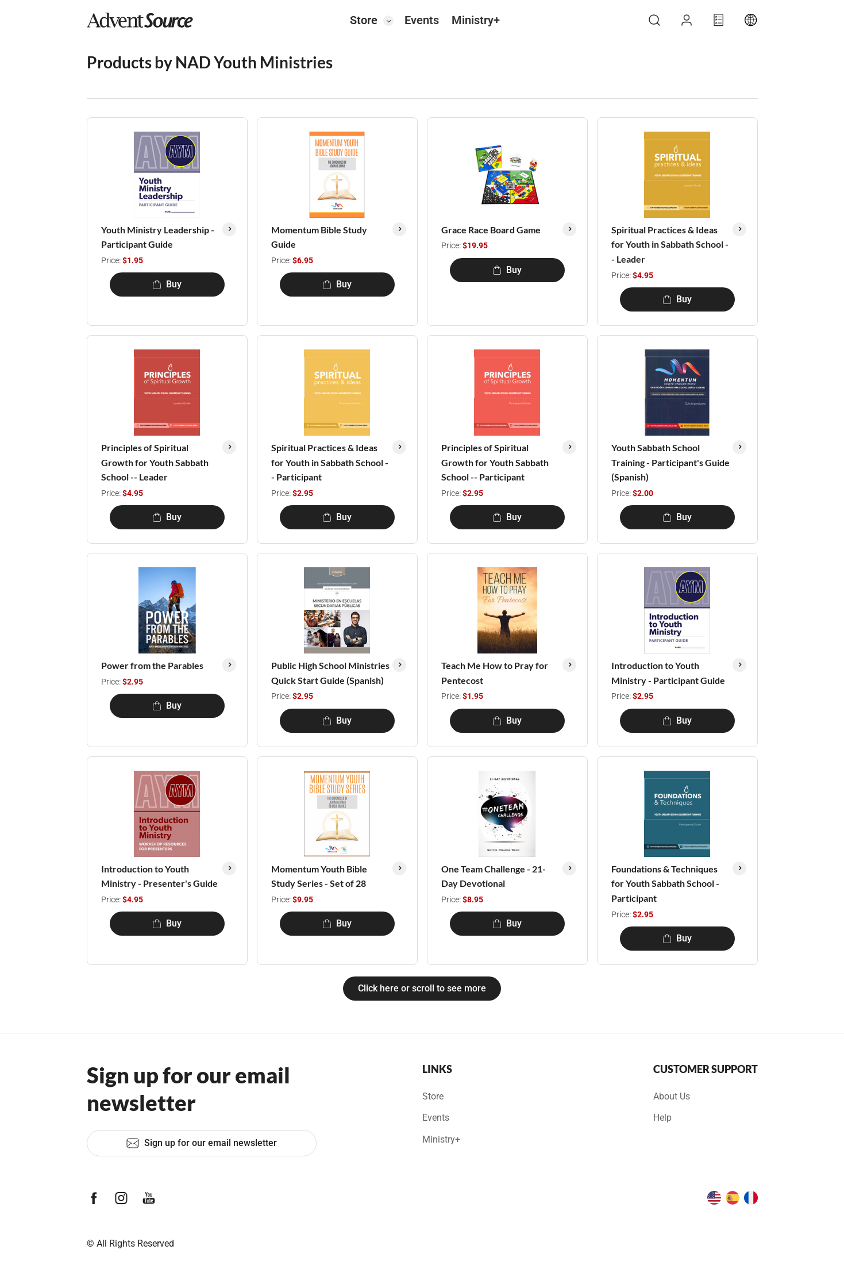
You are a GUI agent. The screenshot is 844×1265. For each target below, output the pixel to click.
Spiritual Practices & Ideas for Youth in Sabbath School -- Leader (670, 244)
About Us (671, 1096)
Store (363, 20)
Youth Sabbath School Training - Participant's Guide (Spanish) (670, 462)
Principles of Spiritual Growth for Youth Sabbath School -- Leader (155, 462)
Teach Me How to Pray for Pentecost (494, 673)
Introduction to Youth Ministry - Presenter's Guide (159, 876)
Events (421, 20)
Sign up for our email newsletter (201, 1143)
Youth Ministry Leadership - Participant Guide (157, 237)
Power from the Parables (152, 665)
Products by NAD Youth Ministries (210, 62)
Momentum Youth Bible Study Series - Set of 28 (319, 876)
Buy (167, 284)
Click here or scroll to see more (422, 988)
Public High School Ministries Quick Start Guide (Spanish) (330, 673)
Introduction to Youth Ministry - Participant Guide (668, 673)
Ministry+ (476, 20)
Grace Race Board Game (491, 229)
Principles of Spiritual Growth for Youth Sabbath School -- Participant (495, 462)
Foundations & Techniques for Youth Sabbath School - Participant (665, 883)
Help (662, 1117)
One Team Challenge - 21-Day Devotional (493, 876)
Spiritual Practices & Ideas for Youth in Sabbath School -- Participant (329, 462)
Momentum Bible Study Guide (319, 237)
